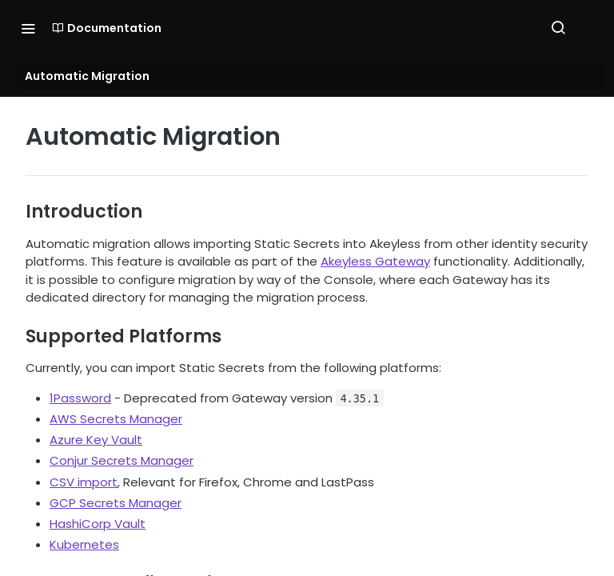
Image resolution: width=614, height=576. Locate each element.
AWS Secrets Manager (116, 418)
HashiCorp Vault (98, 523)
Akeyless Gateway (375, 261)
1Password (80, 398)
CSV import (84, 482)
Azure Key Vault (96, 439)
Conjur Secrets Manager (121, 460)
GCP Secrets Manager (115, 502)
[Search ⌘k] (558, 28)
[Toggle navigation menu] (28, 28)
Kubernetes (84, 544)
